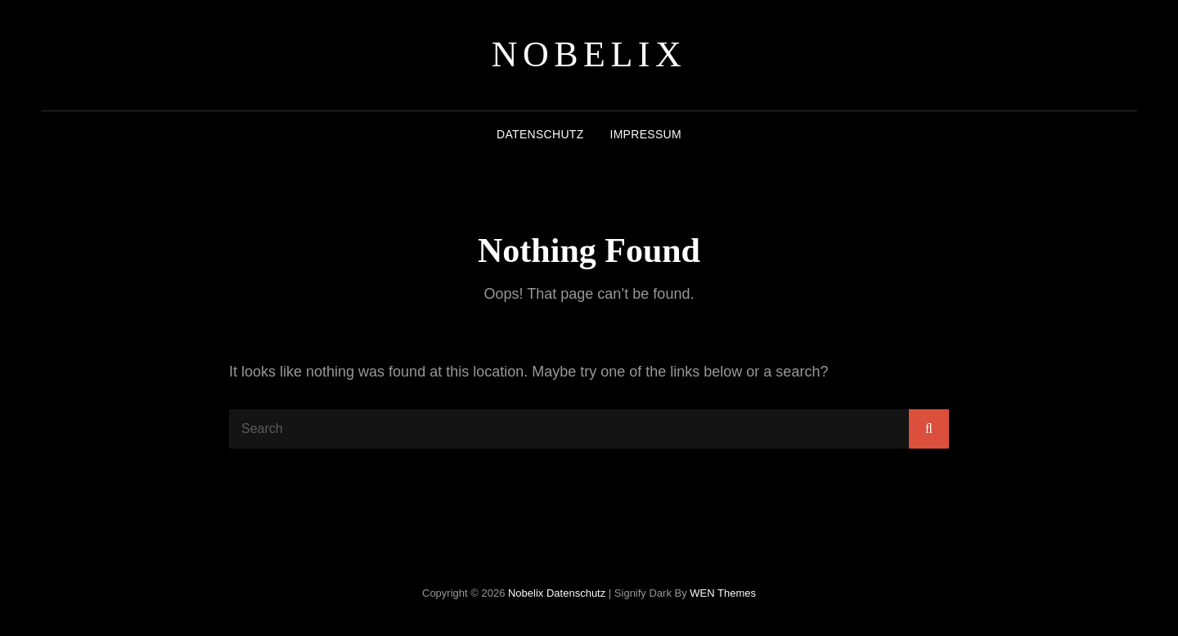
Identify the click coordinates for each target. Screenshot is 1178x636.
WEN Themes (723, 593)
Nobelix (589, 54)
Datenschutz (540, 134)
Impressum (645, 134)
